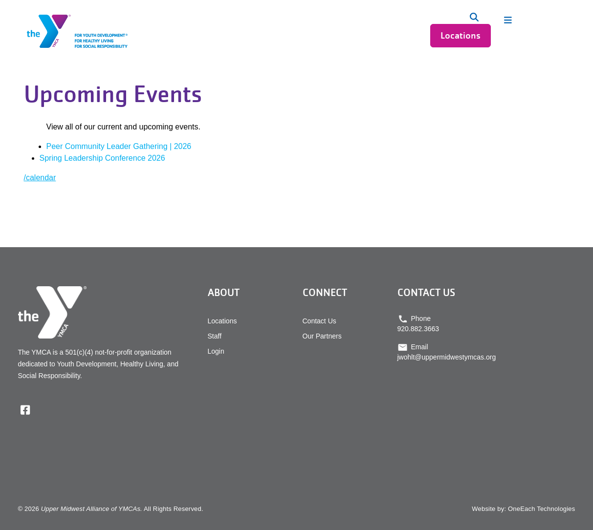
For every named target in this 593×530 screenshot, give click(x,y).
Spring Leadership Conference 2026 (102, 158)
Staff (215, 336)
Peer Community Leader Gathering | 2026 (119, 146)
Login (216, 351)
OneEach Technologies (541, 508)
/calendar (40, 177)
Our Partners (322, 336)
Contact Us (319, 321)
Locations (460, 35)
